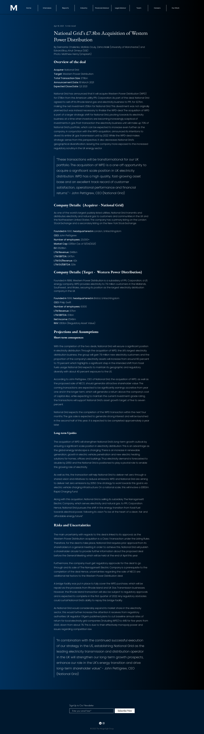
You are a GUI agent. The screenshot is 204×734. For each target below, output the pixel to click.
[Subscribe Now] (125, 710)
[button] (65, 8)
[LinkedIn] (100, 723)
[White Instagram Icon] (103, 723)
